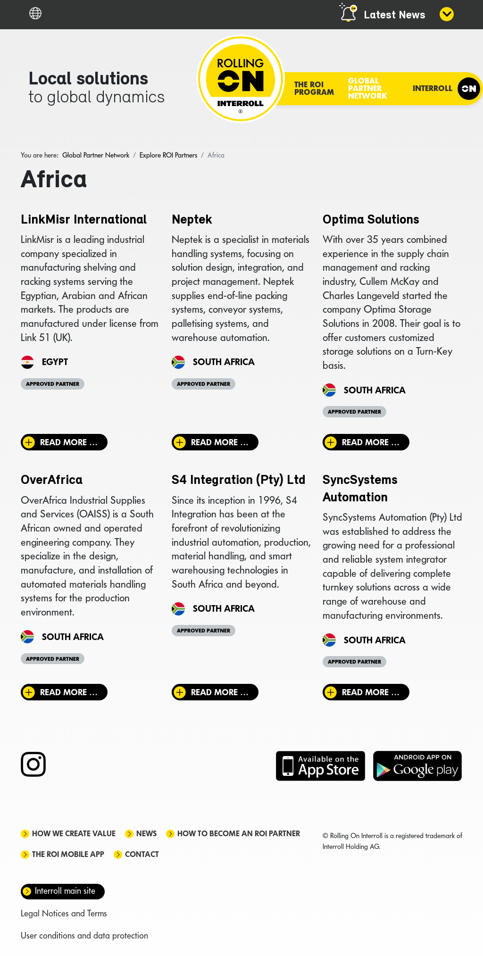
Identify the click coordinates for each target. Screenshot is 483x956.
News (146, 834)
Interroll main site (65, 891)
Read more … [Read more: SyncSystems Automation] (371, 692)
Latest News (394, 15)
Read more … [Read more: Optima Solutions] (371, 442)
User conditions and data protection (84, 935)
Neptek (192, 220)
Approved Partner (52, 384)
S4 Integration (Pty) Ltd (239, 480)
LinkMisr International (84, 220)
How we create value (74, 834)
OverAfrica (52, 480)
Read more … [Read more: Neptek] (220, 442)
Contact (142, 854)
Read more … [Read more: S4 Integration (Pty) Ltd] (220, 692)
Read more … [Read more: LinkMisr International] (69, 442)
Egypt (55, 361)
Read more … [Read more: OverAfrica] (69, 692)
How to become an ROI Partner (238, 834)
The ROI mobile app (68, 854)
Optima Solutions (371, 220)
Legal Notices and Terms (64, 913)
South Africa (224, 361)
